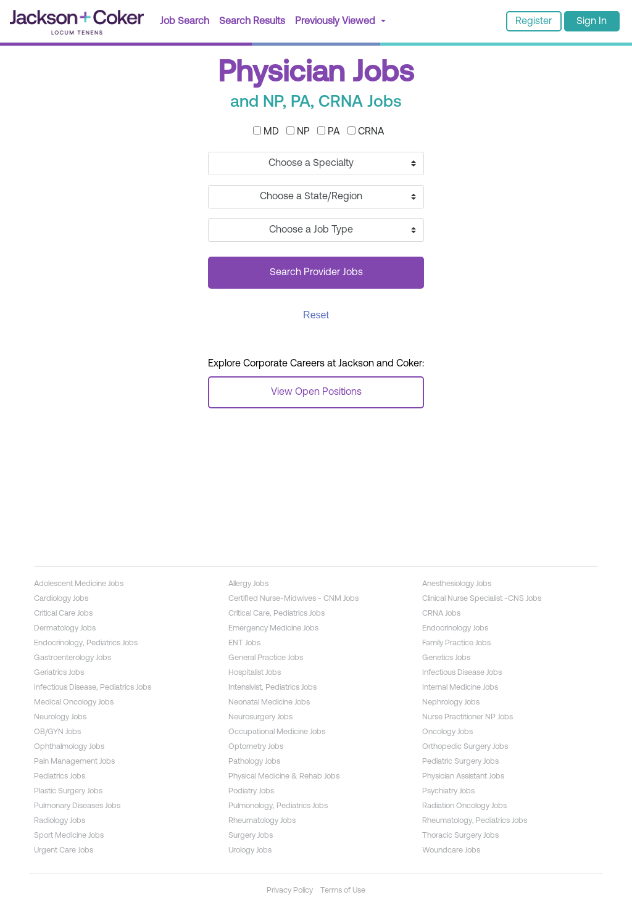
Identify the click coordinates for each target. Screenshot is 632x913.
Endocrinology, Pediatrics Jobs (86, 643)
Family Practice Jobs (456, 643)
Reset (316, 315)
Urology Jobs (250, 850)
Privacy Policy (290, 890)
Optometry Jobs (255, 747)
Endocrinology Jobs (455, 628)
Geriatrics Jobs (59, 673)
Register (533, 22)
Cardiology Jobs (61, 599)
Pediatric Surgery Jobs (460, 762)
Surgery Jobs (250, 836)
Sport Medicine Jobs (69, 836)
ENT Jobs (244, 643)
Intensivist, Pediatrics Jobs (272, 688)
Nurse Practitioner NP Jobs (467, 717)
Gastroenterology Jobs (72, 658)
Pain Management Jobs (74, 762)
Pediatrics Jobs (59, 776)
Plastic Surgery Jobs (68, 791)
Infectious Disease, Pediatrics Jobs (92, 688)
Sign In (591, 22)
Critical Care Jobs (63, 613)
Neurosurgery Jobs (260, 717)
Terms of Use (342, 890)
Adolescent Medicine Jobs (78, 584)
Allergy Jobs (248, 584)
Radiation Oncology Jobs (464, 806)
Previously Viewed (336, 22)
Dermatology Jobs (65, 628)
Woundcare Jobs (451, 850)
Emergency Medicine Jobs (273, 628)
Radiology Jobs (59, 821)
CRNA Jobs (441, 613)
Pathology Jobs (254, 762)
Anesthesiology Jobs (456, 584)
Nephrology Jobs (451, 702)
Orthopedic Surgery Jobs (465, 747)
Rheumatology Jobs (262, 821)
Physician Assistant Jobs (463, 776)
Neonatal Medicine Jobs (269, 702)
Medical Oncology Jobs (74, 702)
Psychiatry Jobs (448, 791)
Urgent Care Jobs (63, 850)
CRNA (366, 131)
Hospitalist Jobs (254, 673)
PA (328, 131)
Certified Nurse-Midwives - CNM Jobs (293, 599)
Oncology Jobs (447, 732)
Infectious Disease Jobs (462, 673)
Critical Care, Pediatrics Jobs (276, 613)
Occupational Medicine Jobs (276, 732)
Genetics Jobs (446, 658)
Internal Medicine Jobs (460, 688)
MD (266, 131)
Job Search (187, 20)
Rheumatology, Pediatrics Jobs (474, 821)
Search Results (252, 22)
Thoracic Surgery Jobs (460, 836)
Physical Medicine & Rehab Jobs (283, 776)
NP (298, 131)
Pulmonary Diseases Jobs (77, 806)
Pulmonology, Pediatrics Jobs (278, 806)
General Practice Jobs (265, 658)
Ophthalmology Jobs (69, 747)
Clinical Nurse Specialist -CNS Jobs (481, 599)
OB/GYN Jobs (57, 732)
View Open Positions (316, 392)
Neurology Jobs (60, 717)
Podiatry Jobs (251, 791)
